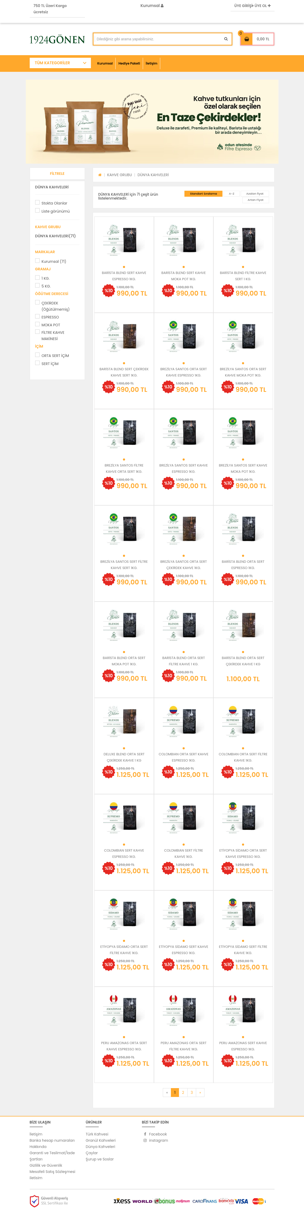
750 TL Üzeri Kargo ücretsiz (50, 9)
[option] (152, 122)
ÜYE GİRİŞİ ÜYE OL (252, 5)
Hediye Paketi (129, 63)
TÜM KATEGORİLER (52, 63)
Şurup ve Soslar (100, 1159)
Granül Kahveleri (101, 1140)
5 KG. (46, 286)
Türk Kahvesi (97, 1134)
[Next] (200, 1092)
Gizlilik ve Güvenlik (46, 1165)
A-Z (231, 193)
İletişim (152, 63)
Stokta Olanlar (54, 203)
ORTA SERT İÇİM (55, 355)
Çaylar (92, 1152)
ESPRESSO (50, 317)
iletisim (36, 1177)
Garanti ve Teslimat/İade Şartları (52, 1156)
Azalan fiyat (254, 193)
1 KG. (45, 278)
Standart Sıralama (203, 193)
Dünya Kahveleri (100, 1146)
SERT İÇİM (50, 363)
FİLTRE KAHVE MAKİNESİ (53, 335)
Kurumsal (152, 5)
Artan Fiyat (256, 200)
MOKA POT (51, 325)
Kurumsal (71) (54, 261)
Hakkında (38, 1146)
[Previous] (167, 1092)
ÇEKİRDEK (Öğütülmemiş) (56, 306)
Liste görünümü (56, 211)
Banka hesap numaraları (52, 1140)
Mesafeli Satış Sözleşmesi (53, 1171)
